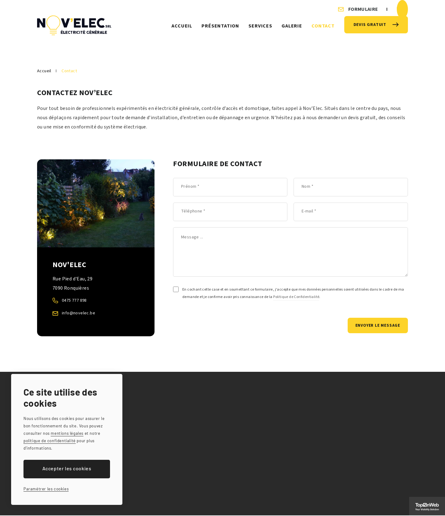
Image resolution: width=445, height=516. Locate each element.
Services (260, 30)
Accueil (182, 30)
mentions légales (67, 433)
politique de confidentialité (49, 440)
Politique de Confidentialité (296, 297)
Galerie (292, 30)
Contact (323, 30)
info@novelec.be (80, 312)
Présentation (220, 30)
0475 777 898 (76, 300)
